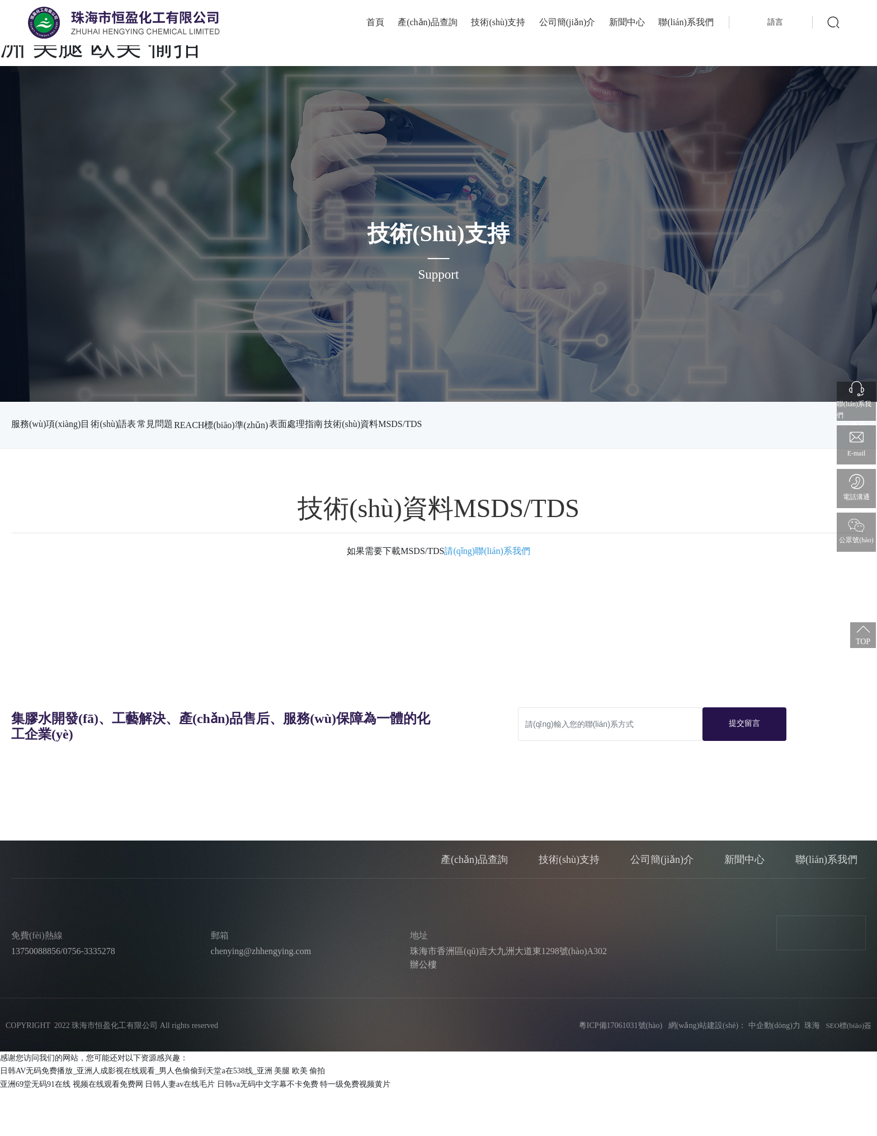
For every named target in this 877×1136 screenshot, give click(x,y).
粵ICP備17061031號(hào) (616, 1071)
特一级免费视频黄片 (355, 1129)
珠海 (812, 1071)
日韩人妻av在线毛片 (180, 1129)
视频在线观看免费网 (108, 1129)
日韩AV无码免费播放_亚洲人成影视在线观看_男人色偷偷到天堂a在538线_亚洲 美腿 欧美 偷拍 (162, 1116)
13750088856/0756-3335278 (63, 996)
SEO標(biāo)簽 (848, 1071)
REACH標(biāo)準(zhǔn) (284, 425)
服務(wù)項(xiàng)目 (50, 424)
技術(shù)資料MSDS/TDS (60, 470)
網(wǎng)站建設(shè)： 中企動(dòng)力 (734, 1071)
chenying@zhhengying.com (261, 996)
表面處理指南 (379, 424)
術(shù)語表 (134, 424)
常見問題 (197, 424)
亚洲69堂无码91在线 (35, 1129)
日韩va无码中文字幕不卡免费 (267, 1129)
